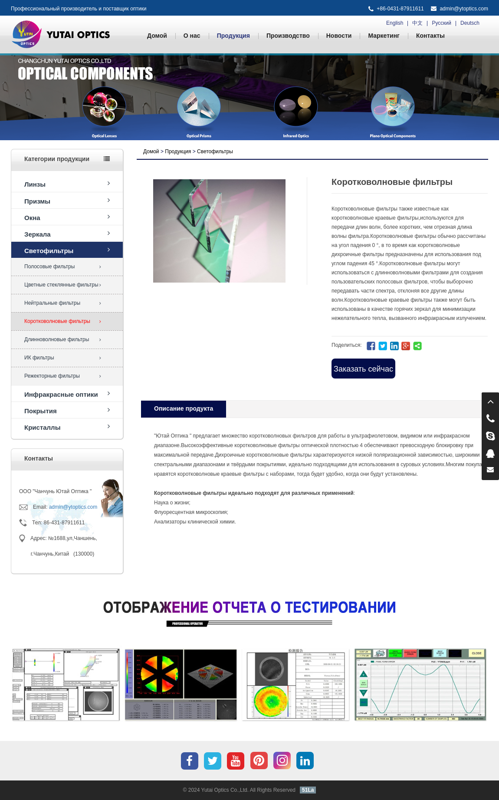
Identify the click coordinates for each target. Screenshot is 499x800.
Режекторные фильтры (62, 376)
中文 (417, 23)
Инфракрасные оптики (67, 394)
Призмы (67, 201)
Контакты (430, 35)
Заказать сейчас (363, 369)
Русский (441, 23)
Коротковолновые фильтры (62, 321)
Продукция (233, 35)
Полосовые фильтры (62, 266)
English (394, 23)
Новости (339, 35)
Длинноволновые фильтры (62, 339)
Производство (288, 35)
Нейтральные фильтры (62, 303)
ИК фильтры (62, 358)
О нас (192, 35)
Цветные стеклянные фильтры (62, 285)
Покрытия (67, 410)
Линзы (67, 184)
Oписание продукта (183, 408)
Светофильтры (67, 250)
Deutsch (469, 23)
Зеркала (67, 234)
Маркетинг (384, 35)
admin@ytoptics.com (464, 9)
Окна (67, 217)
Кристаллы (67, 427)
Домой (157, 35)
